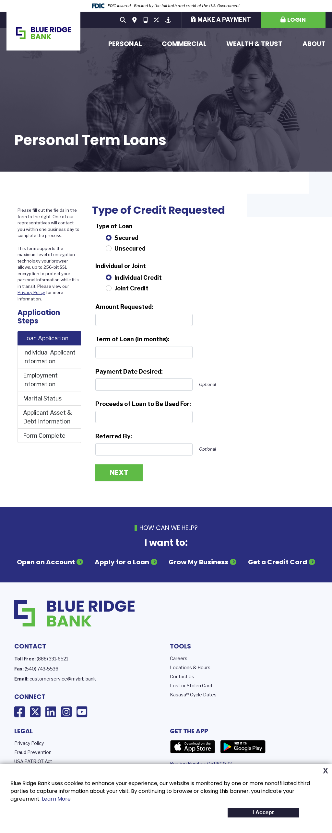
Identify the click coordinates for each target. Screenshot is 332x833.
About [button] (314, 43)
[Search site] (123, 20)
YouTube (82, 712)
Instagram (66, 712)
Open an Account (46, 562)
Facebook (19, 712)
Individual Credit (138, 277)
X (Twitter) (35, 712)
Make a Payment (224, 19)
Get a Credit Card (277, 562)
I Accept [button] (263, 812)
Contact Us (182, 676)
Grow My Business (198, 562)
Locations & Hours (190, 667)
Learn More (56, 799)
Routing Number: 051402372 (201, 763)
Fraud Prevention (33, 752)
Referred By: (113, 436)
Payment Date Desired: (129, 371)
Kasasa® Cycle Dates (193, 694)
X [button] (325, 771)
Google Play (243, 747)
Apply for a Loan (122, 562)
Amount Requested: (124, 306)
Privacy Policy (31, 292)
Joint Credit (131, 288)
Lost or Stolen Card (191, 685)
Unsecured (130, 248)
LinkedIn (50, 712)
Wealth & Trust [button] (254, 43)
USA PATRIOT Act (33, 761)
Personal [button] (125, 43)
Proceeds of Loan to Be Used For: (143, 403)
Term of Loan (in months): (132, 339)
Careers (178, 658)
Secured (126, 237)
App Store (192, 747)
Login (296, 20)
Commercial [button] (184, 43)
